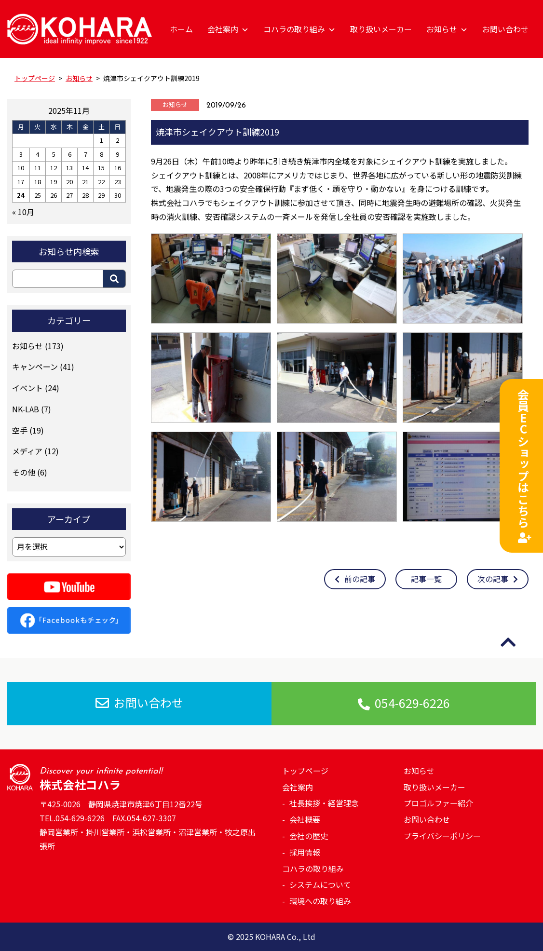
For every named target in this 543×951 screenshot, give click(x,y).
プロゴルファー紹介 (438, 803)
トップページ (305, 770)
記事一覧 (426, 578)
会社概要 (304, 819)
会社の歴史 (308, 836)
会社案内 (228, 29)
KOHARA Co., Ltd (285, 936)
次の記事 (497, 578)
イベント (27, 388)
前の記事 (355, 578)
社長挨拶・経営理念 (324, 803)
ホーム (181, 29)
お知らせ (447, 29)
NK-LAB (25, 409)
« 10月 (23, 211)
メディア (27, 451)
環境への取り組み (320, 901)
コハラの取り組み (299, 29)
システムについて (320, 884)
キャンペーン (35, 366)
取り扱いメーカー (381, 29)
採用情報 (304, 852)
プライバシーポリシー (442, 836)
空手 (19, 430)
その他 (23, 472)
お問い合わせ (505, 29)
